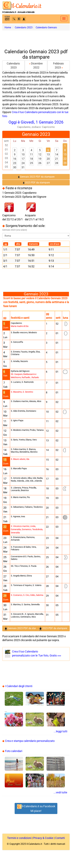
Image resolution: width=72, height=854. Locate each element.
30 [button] (14, 167)
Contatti (60, 838)
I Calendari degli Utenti (18, 686)
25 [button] (31, 163)
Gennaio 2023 (36, 134)
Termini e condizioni (19, 838)
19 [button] (39, 158)
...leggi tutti (60, 731)
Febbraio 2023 (58, 65)
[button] (14, 19)
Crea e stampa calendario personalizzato (30, 740)
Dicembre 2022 (36, 65)
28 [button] (56, 163)
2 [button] (14, 150)
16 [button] (14, 158)
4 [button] (31, 150)
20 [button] (48, 158)
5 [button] (40, 150)
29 (65, 163)
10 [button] (23, 154)
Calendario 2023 (13, 65)
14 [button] (56, 154)
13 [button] (48, 154)
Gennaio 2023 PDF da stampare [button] (36, 176)
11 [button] (31, 154)
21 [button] (56, 158)
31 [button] (23, 167)
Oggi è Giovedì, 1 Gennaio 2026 (36, 124)
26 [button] (39, 163)
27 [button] (48, 163)
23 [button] (14, 163)
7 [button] (56, 150)
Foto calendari (13, 751)
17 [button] (23, 158)
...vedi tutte (60, 792)
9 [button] (14, 154)
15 (65, 154)
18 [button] (31, 158)
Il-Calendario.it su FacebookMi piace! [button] (36, 808)
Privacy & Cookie (43, 838)
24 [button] (23, 163)
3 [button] (23, 150)
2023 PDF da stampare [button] (36, 182)
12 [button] (39, 154)
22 (65, 158)
